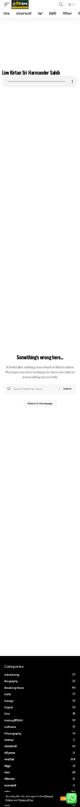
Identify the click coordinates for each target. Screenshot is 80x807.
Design (40, 701)
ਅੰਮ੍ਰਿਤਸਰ (40, 753)
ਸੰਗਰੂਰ (40, 766)
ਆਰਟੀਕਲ (40, 759)
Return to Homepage (40, 403)
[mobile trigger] (8, 4)
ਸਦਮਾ (40, 772)
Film (40, 714)
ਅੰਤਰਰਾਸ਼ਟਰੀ (40, 746)
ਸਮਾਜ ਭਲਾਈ (40, 785)
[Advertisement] (40, 42)
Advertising (40, 675)
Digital (40, 707)
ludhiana (40, 727)
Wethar (40, 740)
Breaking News (40, 688)
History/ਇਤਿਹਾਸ (40, 720)
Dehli (40, 694)
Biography (40, 681)
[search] (61, 4)
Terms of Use (25, 800)
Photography (40, 733)
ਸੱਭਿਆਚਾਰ (40, 779)
